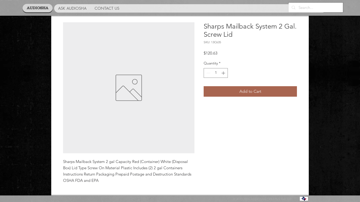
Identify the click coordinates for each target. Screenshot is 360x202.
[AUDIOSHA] (38, 8)
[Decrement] (207, 73)
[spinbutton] (215, 73)
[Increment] (223, 73)
